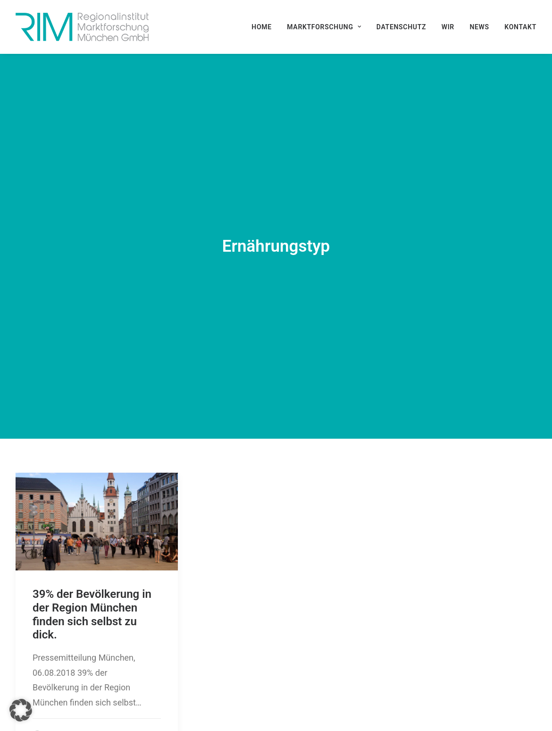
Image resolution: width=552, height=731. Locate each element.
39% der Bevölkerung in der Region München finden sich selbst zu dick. (92, 564)
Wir (448, 27)
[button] (97, 471)
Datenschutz (401, 27)
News (479, 27)
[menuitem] (264, 27)
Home (261, 27)
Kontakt (520, 27)
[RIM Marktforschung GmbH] (82, 27)
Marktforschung (324, 27)
